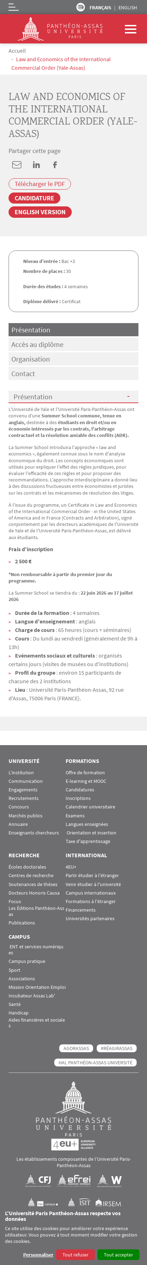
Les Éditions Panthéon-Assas (36, 911)
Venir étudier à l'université (93, 884)
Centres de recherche (31, 876)
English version (40, 212)
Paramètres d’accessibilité (80, 7)
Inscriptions (78, 798)
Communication (26, 781)
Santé (15, 1004)
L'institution (21, 773)
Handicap (19, 1013)
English (127, 7)
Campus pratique (27, 961)
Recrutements (24, 798)
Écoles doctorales (27, 867)
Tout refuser (75, 1254)
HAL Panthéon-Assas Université (95, 1062)
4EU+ (71, 867)
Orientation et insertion (91, 833)
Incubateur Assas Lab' (32, 996)
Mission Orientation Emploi (37, 987)
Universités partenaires (90, 919)
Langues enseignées (87, 824)
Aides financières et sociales (37, 1023)
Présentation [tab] (30, 329)
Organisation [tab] (30, 358)
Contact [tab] (23, 373)
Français (100, 7)
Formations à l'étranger (91, 901)
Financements (81, 910)
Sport (14, 970)
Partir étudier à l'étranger (92, 876)
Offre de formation (85, 773)
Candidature (34, 198)
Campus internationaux (91, 893)
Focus (15, 901)
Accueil (17, 50)
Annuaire (18, 824)
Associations (22, 979)
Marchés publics (25, 816)
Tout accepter (118, 1254)
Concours (19, 807)
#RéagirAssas (116, 1048)
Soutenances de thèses (33, 884)
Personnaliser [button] (38, 1254)
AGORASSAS (76, 1048)
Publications (22, 923)
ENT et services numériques (36, 950)
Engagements (23, 790)
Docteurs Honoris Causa (34, 893)
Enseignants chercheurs (34, 833)
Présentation (33, 396)
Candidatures (80, 790)
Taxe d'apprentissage (88, 841)
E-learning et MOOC (86, 781)
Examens (75, 816)
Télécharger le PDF (40, 184)
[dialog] (73, 1235)
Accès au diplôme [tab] (37, 344)
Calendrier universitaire (90, 807)
